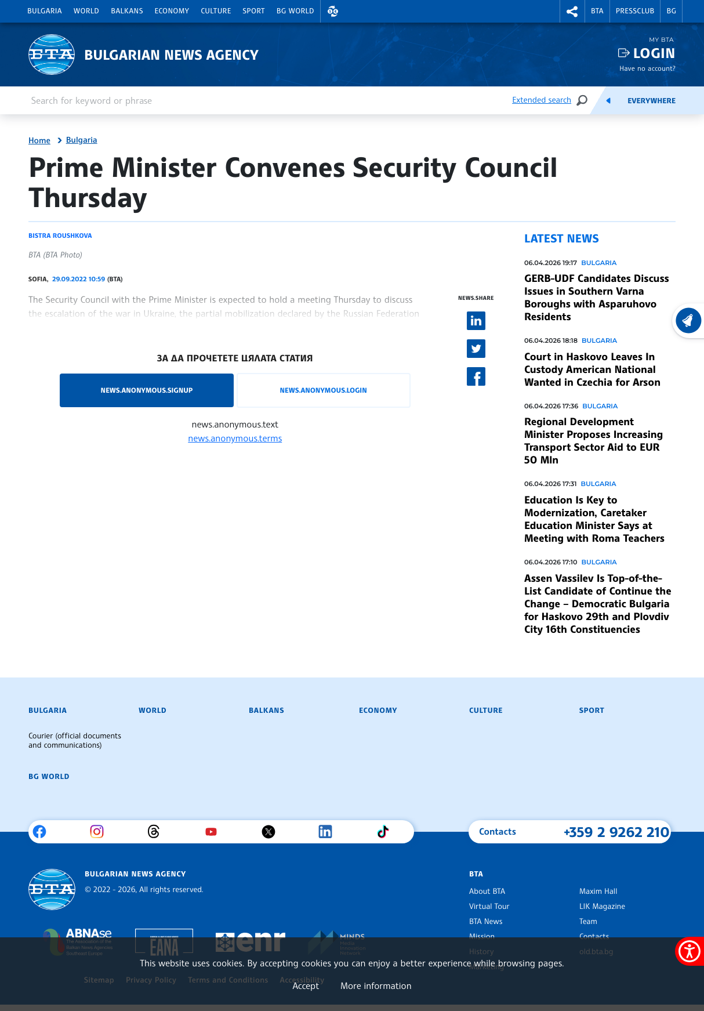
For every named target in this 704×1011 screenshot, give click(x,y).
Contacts (594, 936)
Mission (482, 936)
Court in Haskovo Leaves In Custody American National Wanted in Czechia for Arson (592, 369)
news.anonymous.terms (235, 438)
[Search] (581, 100)
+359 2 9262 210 (617, 831)
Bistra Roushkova (60, 235)
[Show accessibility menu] (689, 951)
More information (376, 985)
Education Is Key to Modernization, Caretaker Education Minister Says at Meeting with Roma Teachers (594, 519)
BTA (597, 11)
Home (39, 141)
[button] (333, 11)
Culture (216, 11)
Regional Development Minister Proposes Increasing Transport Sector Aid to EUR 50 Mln (593, 440)
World (86, 11)
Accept (305, 985)
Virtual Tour (489, 906)
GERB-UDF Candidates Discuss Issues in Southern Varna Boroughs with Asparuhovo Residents (596, 297)
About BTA (487, 891)
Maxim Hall (598, 891)
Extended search (541, 100)
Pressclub (635, 11)
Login (654, 53)
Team (588, 921)
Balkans (127, 11)
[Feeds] (608, 100)
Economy (172, 11)
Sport (254, 11)
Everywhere (651, 101)
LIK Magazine (602, 906)
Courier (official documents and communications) (74, 740)
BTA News (485, 921)
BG (671, 11)
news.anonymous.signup (147, 390)
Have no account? (647, 68)
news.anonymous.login (323, 390)
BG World (295, 11)
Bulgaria (44, 11)
